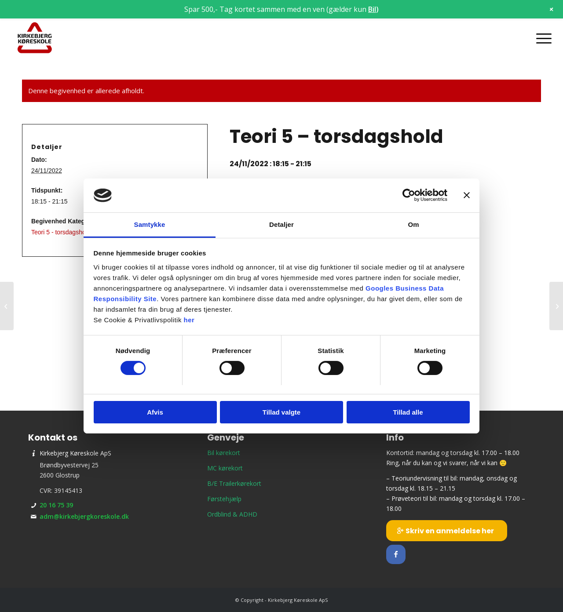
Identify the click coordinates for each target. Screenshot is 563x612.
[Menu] (541, 38)
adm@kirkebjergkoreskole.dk (84, 516)
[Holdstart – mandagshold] (556, 306)
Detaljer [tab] (281, 224)
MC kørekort (225, 468)
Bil (372, 9)
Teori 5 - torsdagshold (61, 232)
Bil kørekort (223, 452)
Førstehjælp (224, 499)
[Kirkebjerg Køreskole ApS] (34, 38)
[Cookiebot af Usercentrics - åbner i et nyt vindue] (408, 195)
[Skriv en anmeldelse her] (446, 530)
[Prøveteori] (7, 306)
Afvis (155, 412)
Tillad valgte (281, 412)
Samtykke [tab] (149, 224)
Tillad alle (408, 412)
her (189, 320)
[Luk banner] (467, 195)
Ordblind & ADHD (232, 514)
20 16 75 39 (56, 505)
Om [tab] (413, 224)
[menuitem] (541, 38)
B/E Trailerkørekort (234, 483)
